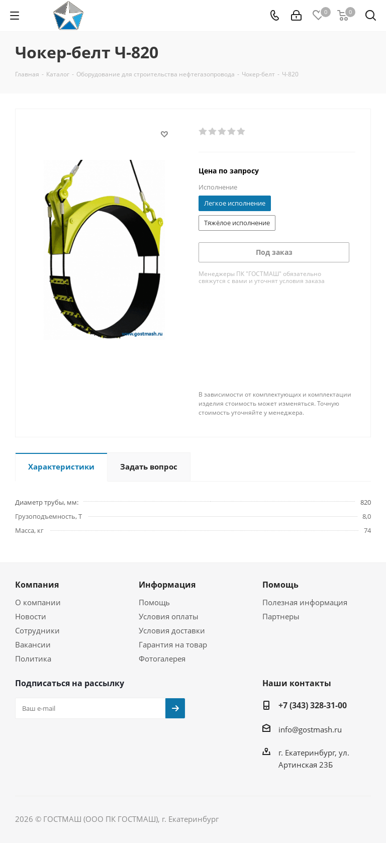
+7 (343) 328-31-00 (312, 705)
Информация (167, 584)
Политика (33, 658)
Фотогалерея (162, 658)
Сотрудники (37, 630)
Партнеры (281, 616)
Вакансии (33, 644)
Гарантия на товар (173, 644)
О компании (38, 602)
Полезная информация (304, 602)
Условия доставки (172, 630)
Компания (37, 584)
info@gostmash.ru (310, 729)
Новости (30, 616)
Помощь (154, 602)
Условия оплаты (169, 616)
